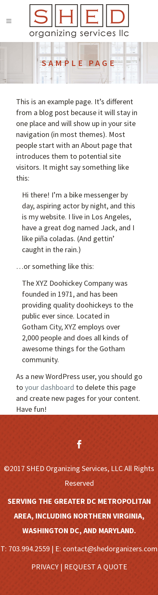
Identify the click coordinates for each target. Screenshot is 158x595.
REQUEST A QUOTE (95, 566)
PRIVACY (45, 566)
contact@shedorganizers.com (110, 548)
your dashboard (49, 387)
